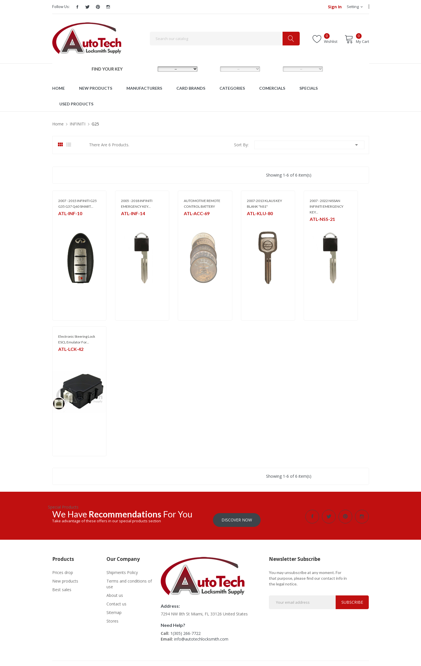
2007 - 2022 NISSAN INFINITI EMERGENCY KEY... (326, 206)
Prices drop (62, 569)
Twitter (87, 7)
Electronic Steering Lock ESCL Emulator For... (76, 339)
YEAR (272, 68)
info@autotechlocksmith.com (201, 635)
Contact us (116, 600)
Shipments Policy (122, 569)
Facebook (77, 7)
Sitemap (114, 609)
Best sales (61, 586)
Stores (112, 617)
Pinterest (98, 7)
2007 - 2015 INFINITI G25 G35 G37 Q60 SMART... (77, 204)
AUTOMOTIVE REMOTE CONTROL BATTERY (202, 204)
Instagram (108, 7)
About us (114, 592)
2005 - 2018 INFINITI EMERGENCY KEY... (136, 204)
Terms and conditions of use (129, 580)
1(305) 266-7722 (185, 630)
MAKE (148, 68)
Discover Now (236, 516)
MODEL (212, 68)
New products (65, 577)
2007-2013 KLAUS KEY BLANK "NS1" (264, 204)
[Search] (225, 38)
